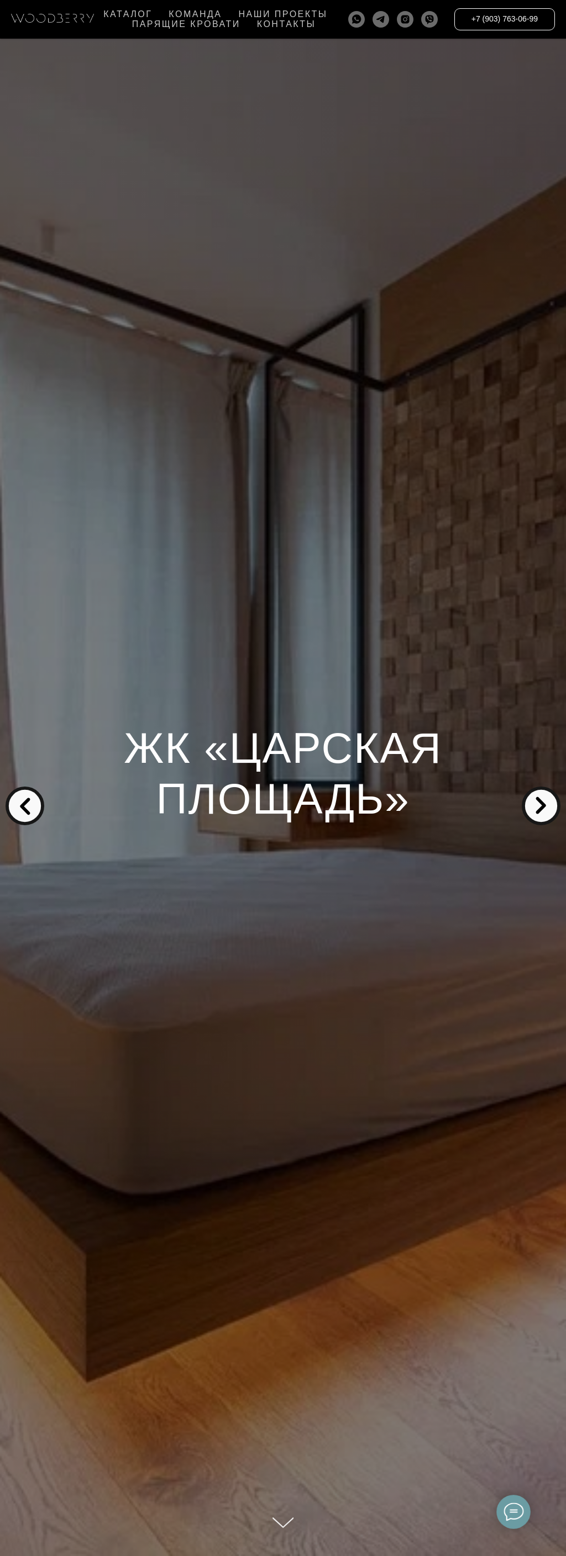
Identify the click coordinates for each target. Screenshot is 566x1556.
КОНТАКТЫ (286, 24)
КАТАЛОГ (127, 14)
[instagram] (405, 19)
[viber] (429, 19)
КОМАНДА (195, 14)
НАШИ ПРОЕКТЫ (282, 14)
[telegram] (381, 19)
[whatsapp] (356, 19)
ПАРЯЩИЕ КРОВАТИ (186, 24)
